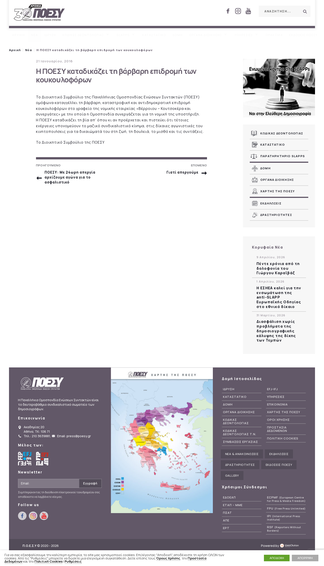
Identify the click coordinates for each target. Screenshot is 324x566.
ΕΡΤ (226, 528)
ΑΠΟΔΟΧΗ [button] (277, 558)
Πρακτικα (274, 35)
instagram (238, 11)
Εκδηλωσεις (270, 203)
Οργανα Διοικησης (277, 180)
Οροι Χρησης (278, 419)
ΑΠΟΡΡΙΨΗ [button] (305, 558)
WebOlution (290, 545)
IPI (283, 517)
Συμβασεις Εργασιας (240, 442)
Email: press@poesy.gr (74, 436)
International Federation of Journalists (43, 458)
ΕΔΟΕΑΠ (229, 497)
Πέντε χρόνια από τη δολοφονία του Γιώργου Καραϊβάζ (278, 268)
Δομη (178, 35)
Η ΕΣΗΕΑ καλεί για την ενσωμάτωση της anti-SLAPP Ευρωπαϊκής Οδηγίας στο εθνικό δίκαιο (278, 297)
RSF (284, 528)
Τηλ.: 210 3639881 (37, 436)
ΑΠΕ (226, 520)
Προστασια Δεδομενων (277, 429)
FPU (286, 508)
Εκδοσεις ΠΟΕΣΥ (303, 35)
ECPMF (286, 499)
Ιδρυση (50, 35)
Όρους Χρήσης (168, 558)
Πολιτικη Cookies (282, 438)
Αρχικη (18, 35)
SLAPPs (123, 35)
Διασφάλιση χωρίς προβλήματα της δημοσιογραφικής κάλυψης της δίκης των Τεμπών (276, 331)
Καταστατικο (154, 35)
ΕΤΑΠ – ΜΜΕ (233, 505)
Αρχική (15, 50)
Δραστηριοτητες (276, 215)
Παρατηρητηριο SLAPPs (282, 156)
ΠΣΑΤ (227, 512)
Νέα (28, 50)
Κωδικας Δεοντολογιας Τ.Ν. (239, 432)
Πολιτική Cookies (48, 561)
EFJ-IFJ (272, 389)
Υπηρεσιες (243, 35)
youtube (248, 11)
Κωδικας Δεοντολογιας (281, 133)
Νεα (34, 35)
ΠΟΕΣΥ (39, 13)
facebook (228, 11)
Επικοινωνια (277, 404)
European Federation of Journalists (25, 458)
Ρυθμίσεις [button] (73, 561)
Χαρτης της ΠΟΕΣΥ (277, 191)
